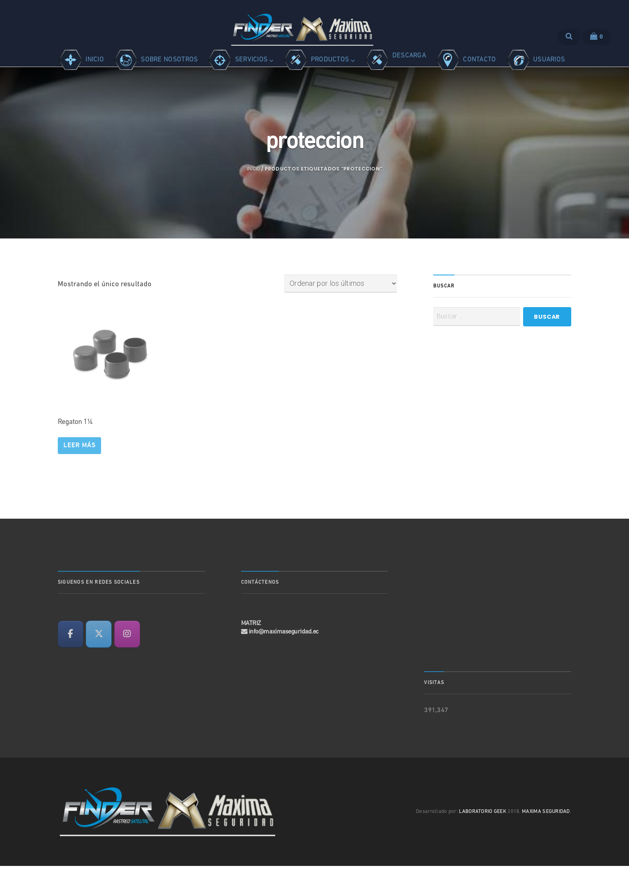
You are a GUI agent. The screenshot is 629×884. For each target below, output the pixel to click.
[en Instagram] (127, 652)
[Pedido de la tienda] (340, 302)
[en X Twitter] (99, 652)
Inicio (253, 187)
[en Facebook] (70, 652)
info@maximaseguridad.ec (284, 650)
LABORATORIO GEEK (482, 830)
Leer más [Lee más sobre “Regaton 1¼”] (79, 463)
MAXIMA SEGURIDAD (546, 830)
